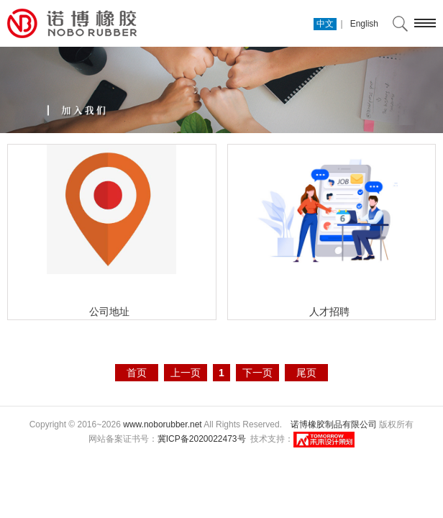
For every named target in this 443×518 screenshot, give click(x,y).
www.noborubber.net (162, 424)
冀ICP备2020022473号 (201, 439)
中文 (325, 24)
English (364, 24)
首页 (137, 372)
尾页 (306, 372)
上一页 (185, 372)
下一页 (257, 372)
